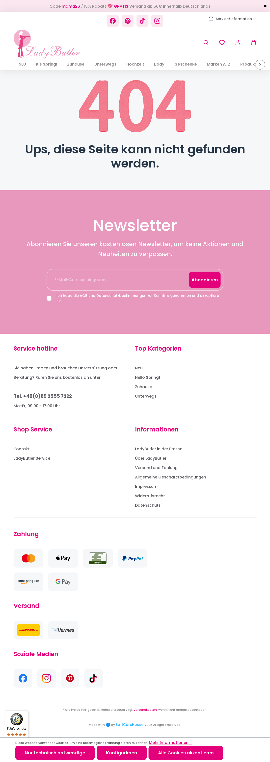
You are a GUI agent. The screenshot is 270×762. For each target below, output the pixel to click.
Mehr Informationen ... (170, 742)
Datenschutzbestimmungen (121, 295)
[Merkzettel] (222, 43)
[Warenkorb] (251, 43)
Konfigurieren (121, 753)
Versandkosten (145, 710)
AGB (83, 295)
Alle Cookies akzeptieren (186, 753)
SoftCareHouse (129, 724)
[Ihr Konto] (238, 43)
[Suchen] (206, 43)
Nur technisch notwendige (55, 753)
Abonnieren (204, 280)
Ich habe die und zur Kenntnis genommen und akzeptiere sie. (137, 298)
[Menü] (25, 713)
